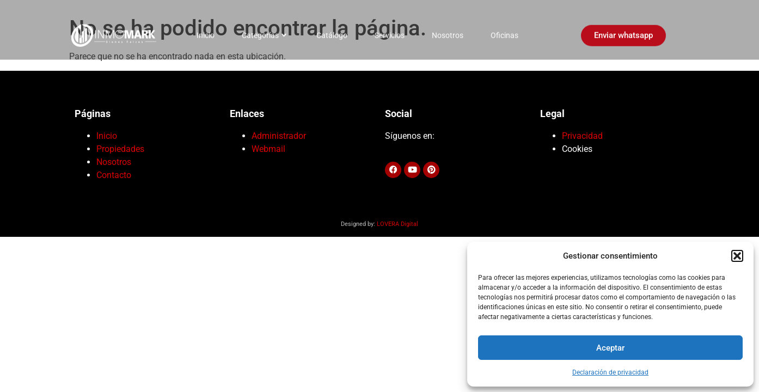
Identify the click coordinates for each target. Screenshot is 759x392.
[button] (737, 255)
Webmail (268, 149)
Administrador (279, 136)
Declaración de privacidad (610, 372)
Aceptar (610, 348)
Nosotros (447, 31)
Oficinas (504, 31)
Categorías (264, 31)
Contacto (113, 175)
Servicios (390, 31)
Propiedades (120, 149)
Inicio (206, 31)
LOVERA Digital (397, 224)
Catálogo (331, 31)
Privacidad (582, 136)
